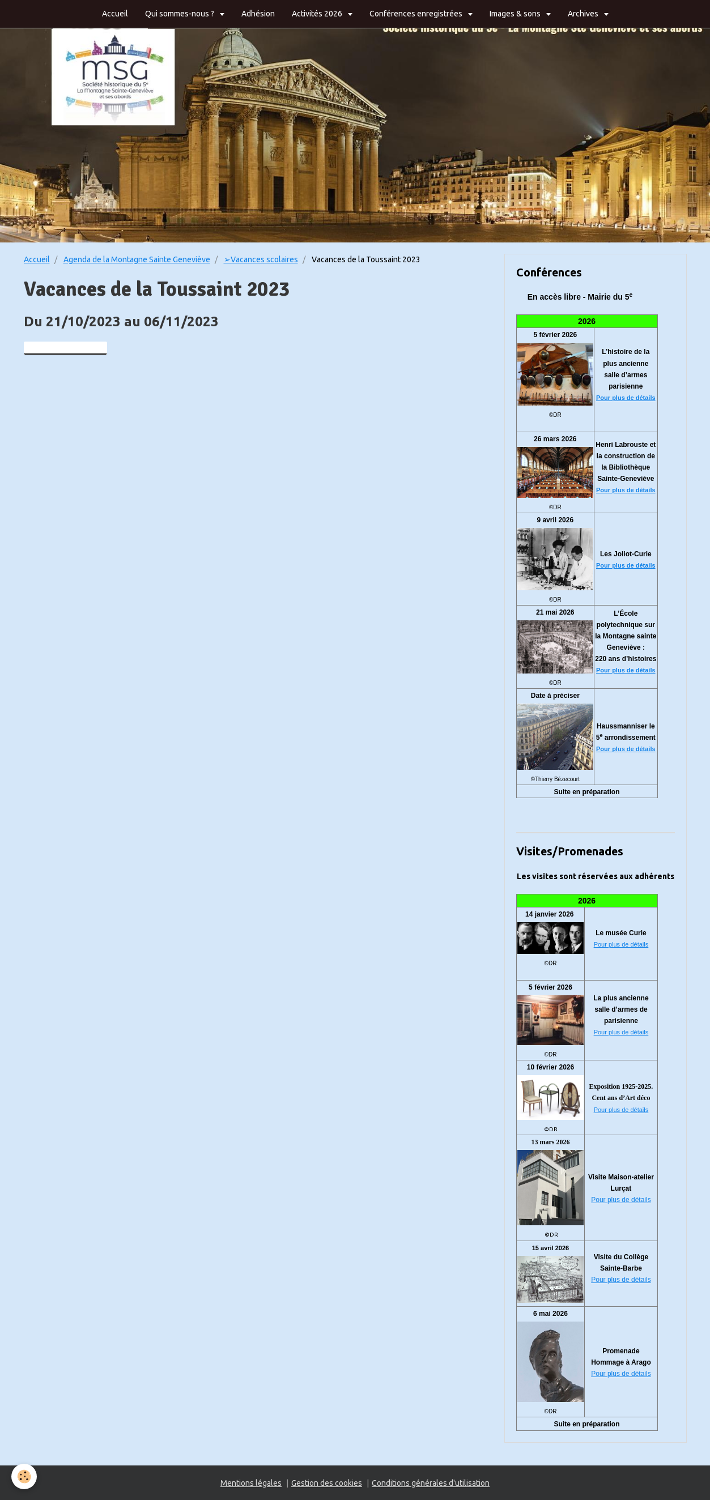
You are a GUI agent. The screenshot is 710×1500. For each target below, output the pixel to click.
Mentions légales (251, 1483)
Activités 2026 (318, 13)
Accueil (115, 13)
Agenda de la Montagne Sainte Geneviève (136, 259)
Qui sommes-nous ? (180, 13)
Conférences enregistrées (416, 13)
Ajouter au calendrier (65, 348)
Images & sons (516, 13)
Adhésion (258, 13)
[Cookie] (24, 1476)
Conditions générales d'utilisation (431, 1483)
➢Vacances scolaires (261, 259)
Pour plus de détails (626, 397)
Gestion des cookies (326, 1483)
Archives (584, 13)
